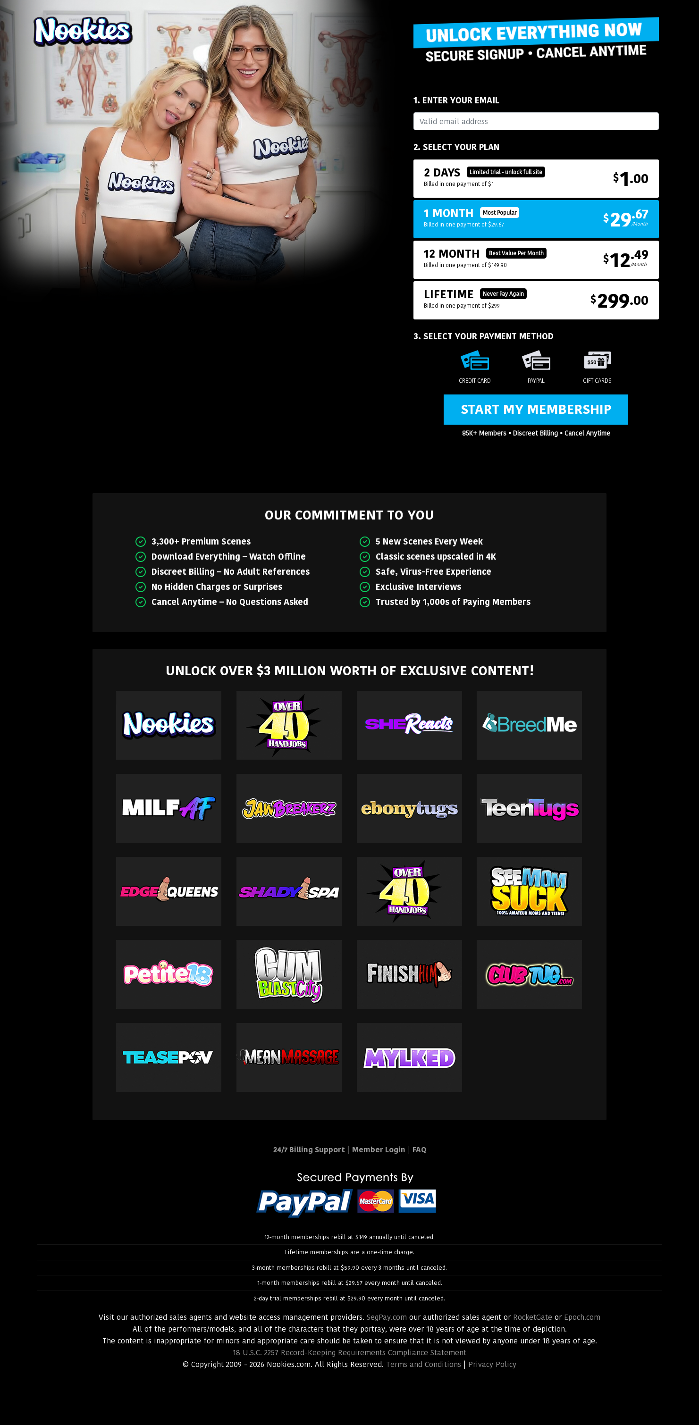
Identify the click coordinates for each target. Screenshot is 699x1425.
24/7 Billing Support (309, 1149)
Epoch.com (582, 1317)
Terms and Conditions (423, 1364)
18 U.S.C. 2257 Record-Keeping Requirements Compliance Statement (349, 1352)
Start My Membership (536, 409)
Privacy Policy (492, 1364)
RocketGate (532, 1317)
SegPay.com (387, 1317)
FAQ (419, 1149)
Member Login (378, 1149)
